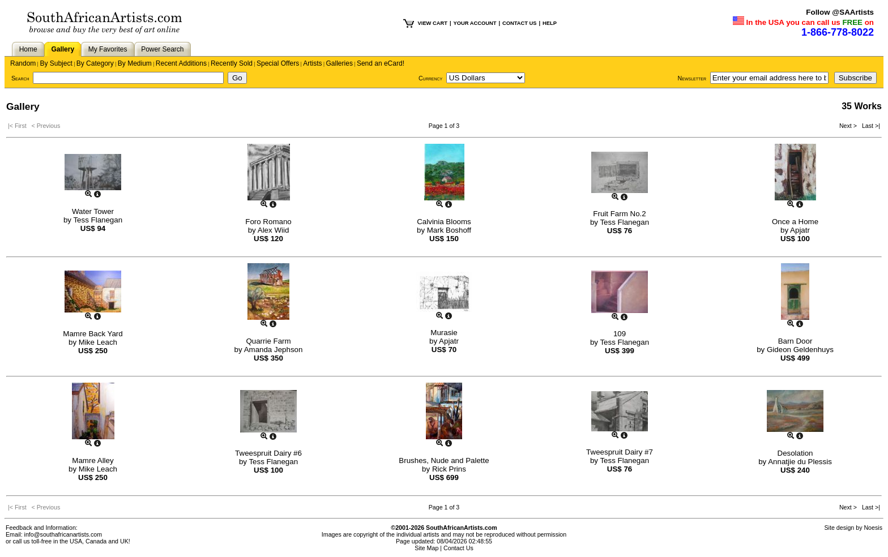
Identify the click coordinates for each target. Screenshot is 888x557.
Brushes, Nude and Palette (444, 460)
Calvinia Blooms (444, 221)
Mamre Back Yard (92, 333)
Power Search (162, 49)
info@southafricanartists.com (63, 534)
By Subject (56, 63)
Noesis (873, 527)
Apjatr (800, 230)
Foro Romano (268, 221)
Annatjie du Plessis (800, 461)
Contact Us (458, 548)
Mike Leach (98, 342)
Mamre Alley (92, 460)
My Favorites (107, 49)
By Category (95, 63)
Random (23, 63)
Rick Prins (449, 469)
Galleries (339, 63)
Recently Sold (232, 63)
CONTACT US (519, 23)
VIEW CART (432, 23)
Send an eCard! (380, 63)
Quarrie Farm (268, 341)
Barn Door (795, 341)
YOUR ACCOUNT (475, 23)
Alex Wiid (273, 230)
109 (619, 333)
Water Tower (93, 211)
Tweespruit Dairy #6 (268, 453)
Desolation (795, 453)
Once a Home (795, 221)
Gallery (62, 49)
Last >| (869, 125)
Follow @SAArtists (840, 12)
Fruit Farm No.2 (619, 213)
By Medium (135, 63)
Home (28, 49)
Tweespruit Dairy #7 (619, 452)
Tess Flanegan (97, 220)
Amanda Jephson (273, 349)
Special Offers (278, 63)
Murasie (443, 332)
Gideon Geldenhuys (800, 349)
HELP (550, 23)
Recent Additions (181, 63)
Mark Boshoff (449, 230)
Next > (849, 125)
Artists (312, 63)
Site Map (426, 548)
